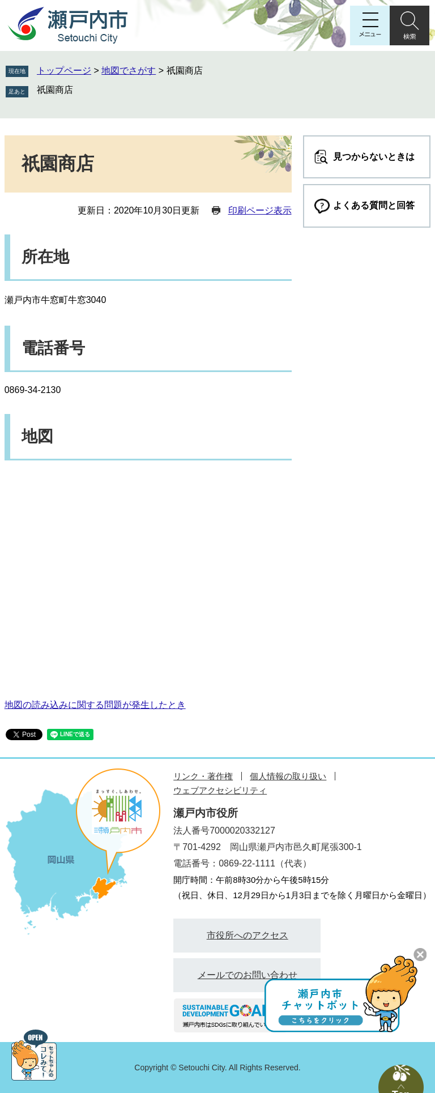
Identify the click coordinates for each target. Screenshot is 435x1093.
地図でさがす (128, 70)
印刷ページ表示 (260, 210)
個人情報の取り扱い (288, 776)
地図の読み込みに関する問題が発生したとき (95, 705)
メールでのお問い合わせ (247, 975)
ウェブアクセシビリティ (220, 790)
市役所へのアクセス (247, 935)
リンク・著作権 (203, 776)
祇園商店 (55, 90)
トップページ (64, 70)
